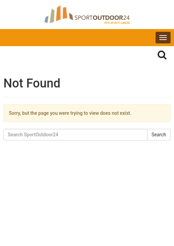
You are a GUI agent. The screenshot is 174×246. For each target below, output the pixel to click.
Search (158, 134)
